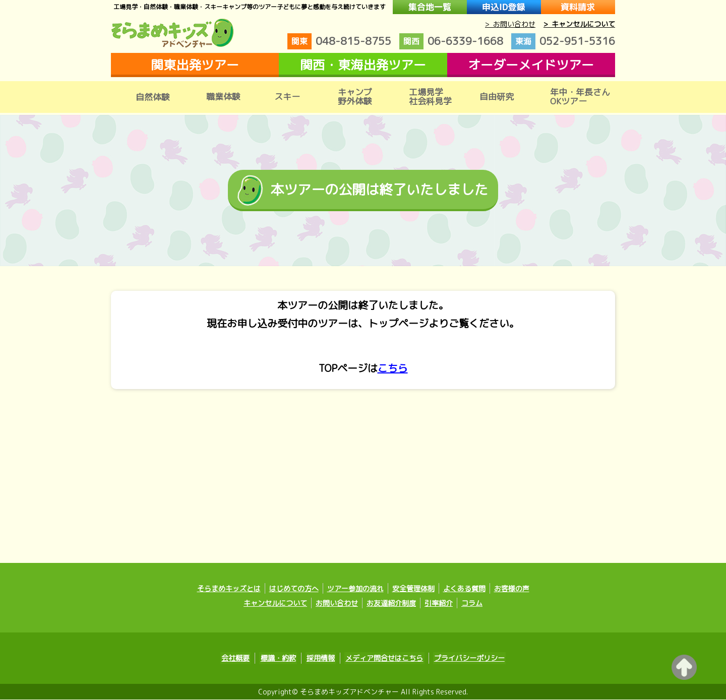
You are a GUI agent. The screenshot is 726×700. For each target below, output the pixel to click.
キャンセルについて (275, 604)
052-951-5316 (563, 41)
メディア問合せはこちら (382, 659)
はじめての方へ (294, 589)
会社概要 (240, 659)
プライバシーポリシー (465, 659)
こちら (393, 369)
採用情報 (321, 659)
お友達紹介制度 (391, 604)
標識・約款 (280, 659)
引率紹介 (439, 604)
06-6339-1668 (451, 41)
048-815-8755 (339, 41)
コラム (471, 604)
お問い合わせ (337, 604)
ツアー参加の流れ (355, 589)
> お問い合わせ (510, 24)
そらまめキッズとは (229, 589)
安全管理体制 (413, 589)
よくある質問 (464, 589)
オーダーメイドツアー (531, 65)
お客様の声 (511, 589)
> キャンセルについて (579, 24)
